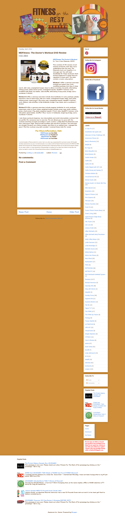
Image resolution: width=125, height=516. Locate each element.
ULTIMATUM (89, 324)
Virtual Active (89, 330)
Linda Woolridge (90, 245)
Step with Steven (90, 289)
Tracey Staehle (89, 321)
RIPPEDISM (89, 268)
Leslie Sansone (90, 242)
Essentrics (88, 191)
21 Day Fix (88, 128)
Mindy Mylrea (89, 252)
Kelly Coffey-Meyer (91, 239)
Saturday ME (89, 286)
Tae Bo (87, 305)
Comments (90, 383)
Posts (88, 380)
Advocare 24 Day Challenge (93, 135)
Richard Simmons (90, 282)
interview (88, 362)
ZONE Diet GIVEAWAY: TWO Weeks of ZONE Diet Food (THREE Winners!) (95, 406)
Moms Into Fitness (90, 255)
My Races (88, 435)
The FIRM (88, 311)
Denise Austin (89, 180)
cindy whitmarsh (90, 353)
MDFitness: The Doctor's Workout (65, 59)
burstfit (87, 350)
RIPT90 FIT (88, 271)
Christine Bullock (90, 173)
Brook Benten (89, 154)
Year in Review (89, 340)
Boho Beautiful (89, 151)
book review (88, 346)
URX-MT (87, 327)
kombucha (88, 366)
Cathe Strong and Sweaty (93, 170)
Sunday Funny (89, 295)
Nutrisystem (88, 261)
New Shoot (88, 258)
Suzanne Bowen (90, 302)
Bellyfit (87, 144)
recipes (87, 369)
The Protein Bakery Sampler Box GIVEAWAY (99, 394)
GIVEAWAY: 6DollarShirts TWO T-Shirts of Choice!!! (99, 414)
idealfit (87, 359)
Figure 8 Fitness (90, 194)
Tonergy (87, 318)
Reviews (54, 153)
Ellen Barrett (89, 188)
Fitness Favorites (90, 204)
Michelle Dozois (90, 249)
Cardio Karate (89, 157)
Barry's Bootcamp (90, 141)
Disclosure (88, 432)
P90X (86, 265)
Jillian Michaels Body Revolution (95, 234)
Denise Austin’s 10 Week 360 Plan (95, 183)
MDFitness (44, 133)
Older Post (74, 212)
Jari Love (88, 225)
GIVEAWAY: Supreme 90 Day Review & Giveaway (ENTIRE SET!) (48, 500)
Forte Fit (87, 207)
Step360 (87, 292)
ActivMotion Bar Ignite (91, 132)
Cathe (87, 160)
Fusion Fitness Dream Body (93, 210)
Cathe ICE (88, 164)
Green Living (89, 213)
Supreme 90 (89, 298)
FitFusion (88, 200)
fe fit (86, 356)
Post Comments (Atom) (53, 218)
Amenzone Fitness (90, 138)
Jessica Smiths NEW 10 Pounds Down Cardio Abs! (43, 490)
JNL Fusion (88, 221)
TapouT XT (88, 308)
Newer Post (24, 212)
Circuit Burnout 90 (90, 176)
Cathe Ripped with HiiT (92, 167)
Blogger (74, 512)
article (87, 343)
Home (49, 212)
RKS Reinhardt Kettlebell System (95, 274)
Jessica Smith (89, 228)
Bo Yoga (87, 148)
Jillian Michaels (89, 231)
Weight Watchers (90, 334)
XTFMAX (88, 337)
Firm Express (89, 197)
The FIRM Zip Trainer (91, 314)
